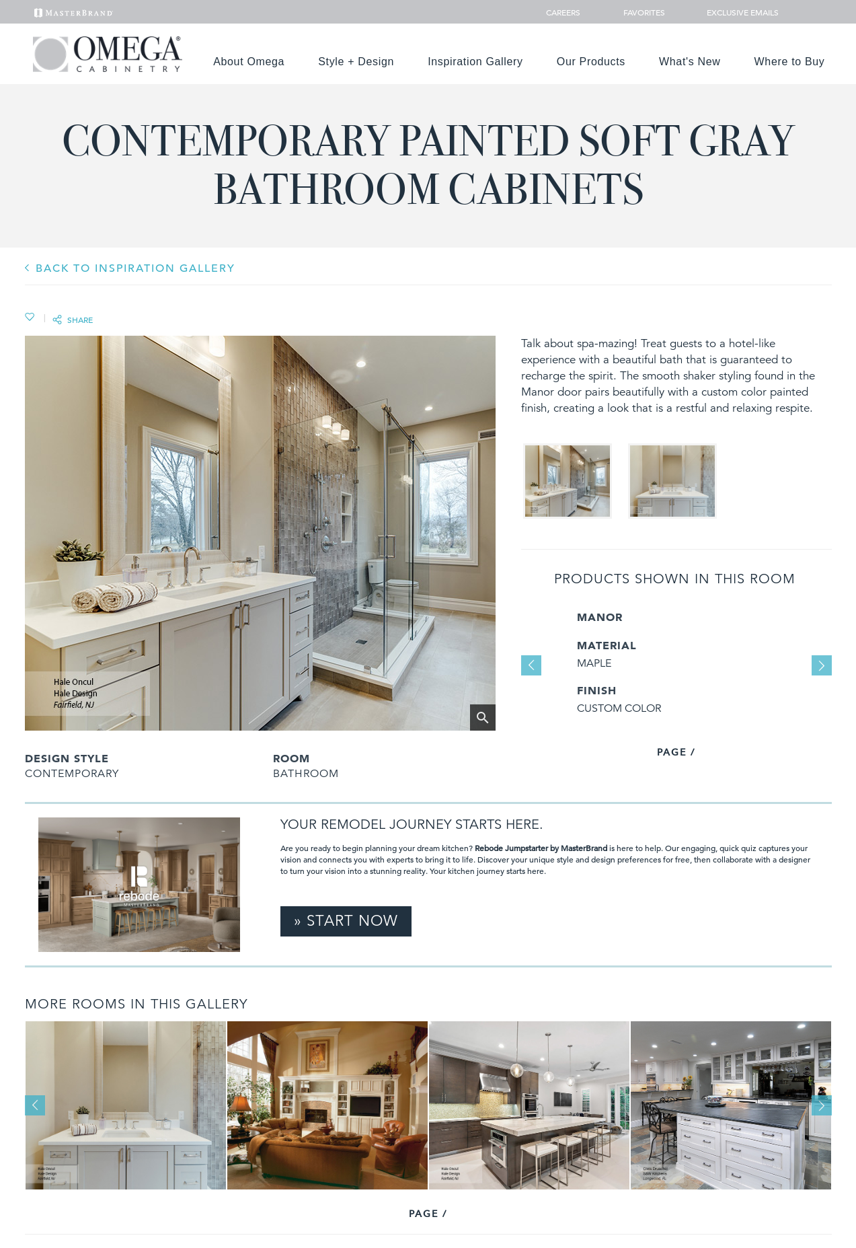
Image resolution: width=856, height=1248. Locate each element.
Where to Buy (789, 61)
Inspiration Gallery (475, 61)
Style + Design (356, 61)
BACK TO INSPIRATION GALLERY (135, 268)
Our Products (591, 61)
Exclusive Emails (735, 12)
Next (822, 665)
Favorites (639, 12)
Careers (564, 12)
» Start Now (346, 921)
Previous (531, 665)
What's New (690, 61)
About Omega (248, 61)
